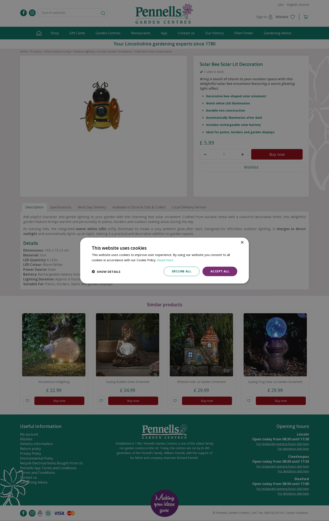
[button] (106, 271)
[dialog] (164, 260)
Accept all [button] (219, 271)
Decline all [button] (181, 271)
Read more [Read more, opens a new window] (165, 260)
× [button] (242, 242)
